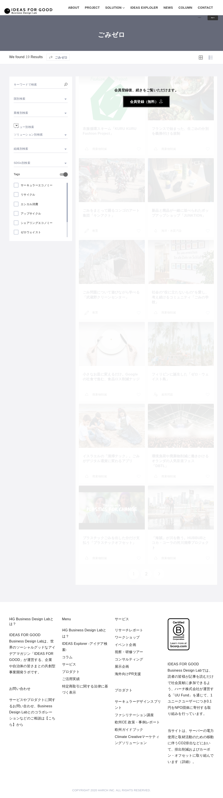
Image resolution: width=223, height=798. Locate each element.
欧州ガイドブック (129, 729)
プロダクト (71, 672)
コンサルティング (129, 659)
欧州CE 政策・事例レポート (137, 722)
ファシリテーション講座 (134, 715)
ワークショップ (127, 637)
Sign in (208, 19)
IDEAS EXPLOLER (144, 7)
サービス (69, 664)
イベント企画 (125, 645)
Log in (187, 18)
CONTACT (205, 7)
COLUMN (185, 7)
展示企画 (122, 666)
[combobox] (41, 99)
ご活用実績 (71, 679)
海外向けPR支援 (128, 674)
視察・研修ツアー (129, 652)
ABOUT (73, 7)
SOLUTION (113, 7)
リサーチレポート (129, 630)
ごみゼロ (58, 63)
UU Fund (182, 695)
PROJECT (92, 7)
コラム (67, 657)
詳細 (185, 762)
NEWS (168, 7)
